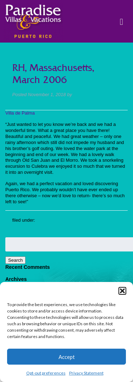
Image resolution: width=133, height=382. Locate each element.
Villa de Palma (20, 113)
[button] (122, 290)
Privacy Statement (86, 373)
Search (15, 260)
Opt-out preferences (46, 373)
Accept (67, 357)
